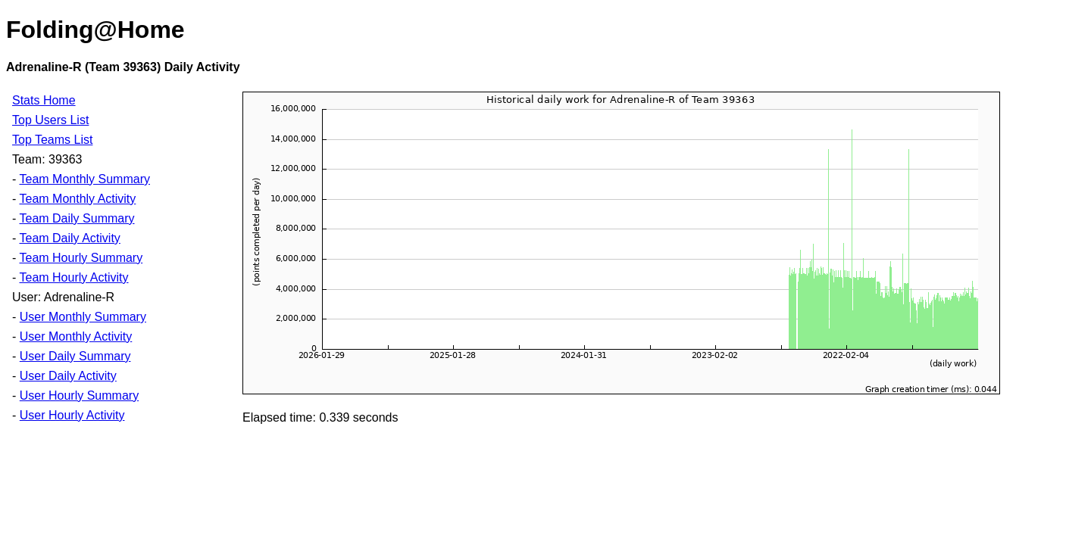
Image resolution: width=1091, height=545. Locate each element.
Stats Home (44, 100)
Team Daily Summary (76, 218)
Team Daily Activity (69, 238)
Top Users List (50, 120)
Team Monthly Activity (77, 198)
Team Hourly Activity (73, 277)
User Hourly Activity (72, 415)
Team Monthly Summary (84, 179)
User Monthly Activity (76, 336)
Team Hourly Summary (80, 257)
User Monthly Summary (83, 316)
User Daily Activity (68, 375)
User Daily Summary (75, 356)
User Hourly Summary (79, 395)
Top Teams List (52, 139)
